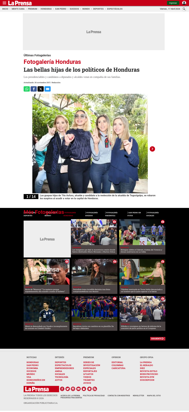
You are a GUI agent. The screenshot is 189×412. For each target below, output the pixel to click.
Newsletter (138, 396)
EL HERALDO (146, 365)
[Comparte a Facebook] (34, 89)
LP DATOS (88, 374)
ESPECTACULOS (63, 365)
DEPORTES (60, 362)
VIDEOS (87, 377)
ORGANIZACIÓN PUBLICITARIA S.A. (41, 403)
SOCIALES (60, 374)
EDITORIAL (117, 362)
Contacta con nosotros (119, 396)
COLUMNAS (117, 365)
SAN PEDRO (33, 365)
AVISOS (87, 382)
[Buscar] (184, 9)
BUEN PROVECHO (149, 374)
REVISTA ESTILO (148, 371)
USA (29, 377)
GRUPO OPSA (146, 357)
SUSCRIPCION (147, 380)
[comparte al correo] (47, 89)
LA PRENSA (146, 362)
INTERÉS (59, 357)
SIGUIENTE (156, 338)
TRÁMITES (89, 380)
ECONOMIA (32, 368)
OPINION (116, 357)
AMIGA (58, 371)
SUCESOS (31, 371)
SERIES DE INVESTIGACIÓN (91, 364)
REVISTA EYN (147, 377)
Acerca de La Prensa (70, 396)
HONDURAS (33, 362)
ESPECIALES (89, 368)
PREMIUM (88, 357)
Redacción (56, 82)
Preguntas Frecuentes (71, 398)
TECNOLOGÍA (61, 377)
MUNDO (31, 374)
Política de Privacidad (94, 396)
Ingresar (173, 3)
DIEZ (142, 368)
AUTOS (58, 380)
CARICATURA (118, 368)
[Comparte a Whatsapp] (27, 89)
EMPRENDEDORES (64, 368)
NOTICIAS (32, 357)
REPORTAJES (90, 371)
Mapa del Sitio (154, 396)
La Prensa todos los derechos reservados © (40, 397)
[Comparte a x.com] (41, 89)
